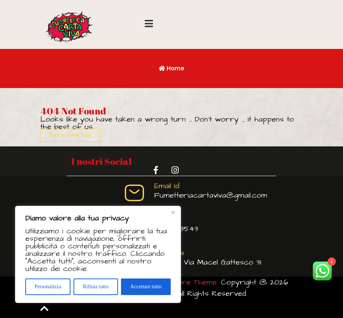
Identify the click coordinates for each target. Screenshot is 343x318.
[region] (98, 254)
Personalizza (48, 286)
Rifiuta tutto (96, 286)
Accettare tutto (145, 286)
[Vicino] (173, 212)
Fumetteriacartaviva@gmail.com (210, 195)
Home (171, 68)
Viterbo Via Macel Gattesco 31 (207, 262)
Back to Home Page (70, 135)
